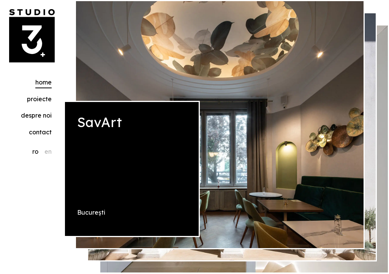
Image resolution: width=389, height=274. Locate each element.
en (48, 151)
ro (35, 151)
